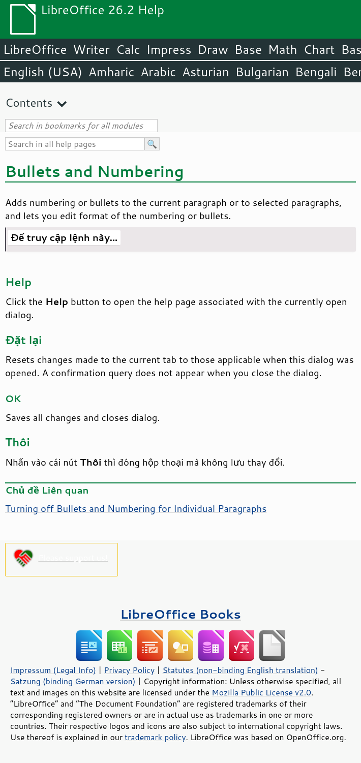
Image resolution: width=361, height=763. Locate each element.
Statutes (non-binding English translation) (240, 670)
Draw (212, 49)
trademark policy (155, 737)
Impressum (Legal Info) (53, 670)
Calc (128, 49)
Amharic (111, 71)
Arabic (158, 71)
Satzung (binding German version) (73, 681)
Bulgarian (262, 71)
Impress (169, 49)
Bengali (316, 71)
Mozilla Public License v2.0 (261, 692)
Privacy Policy (129, 670)
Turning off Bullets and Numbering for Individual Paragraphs (135, 508)
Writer (91, 49)
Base (248, 49)
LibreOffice (35, 49)
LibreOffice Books (180, 614)
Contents (28, 102)
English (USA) (42, 71)
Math (282, 49)
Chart (319, 49)
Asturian (205, 71)
